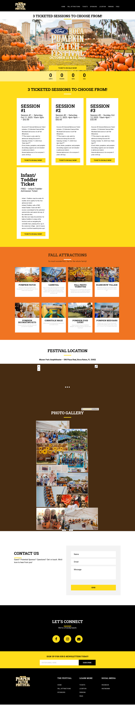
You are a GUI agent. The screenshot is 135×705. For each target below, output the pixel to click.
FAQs (117, 6)
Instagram (106, 689)
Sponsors (93, 6)
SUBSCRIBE (87, 663)
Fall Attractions (73, 6)
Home (63, 6)
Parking (111, 6)
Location (102, 6)
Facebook (105, 685)
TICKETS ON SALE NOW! (67, 68)
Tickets (85, 6)
